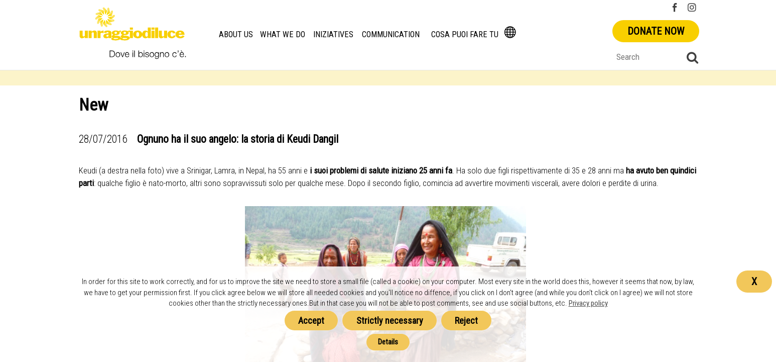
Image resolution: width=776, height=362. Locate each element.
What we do (282, 34)
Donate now (655, 31)
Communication (390, 34)
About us (236, 34)
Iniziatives (333, 34)
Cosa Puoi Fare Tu (464, 34)
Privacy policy (588, 303)
